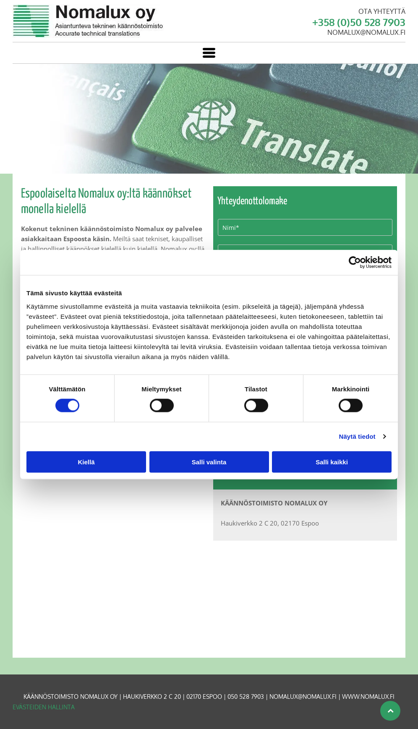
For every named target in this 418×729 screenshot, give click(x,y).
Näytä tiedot (357, 436)
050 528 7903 (245, 696)
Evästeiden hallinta (44, 707)
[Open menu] (209, 53)
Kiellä (86, 461)
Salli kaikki (332, 461)
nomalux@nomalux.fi (303, 696)
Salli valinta (209, 461)
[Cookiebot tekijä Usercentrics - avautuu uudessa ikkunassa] (355, 262)
